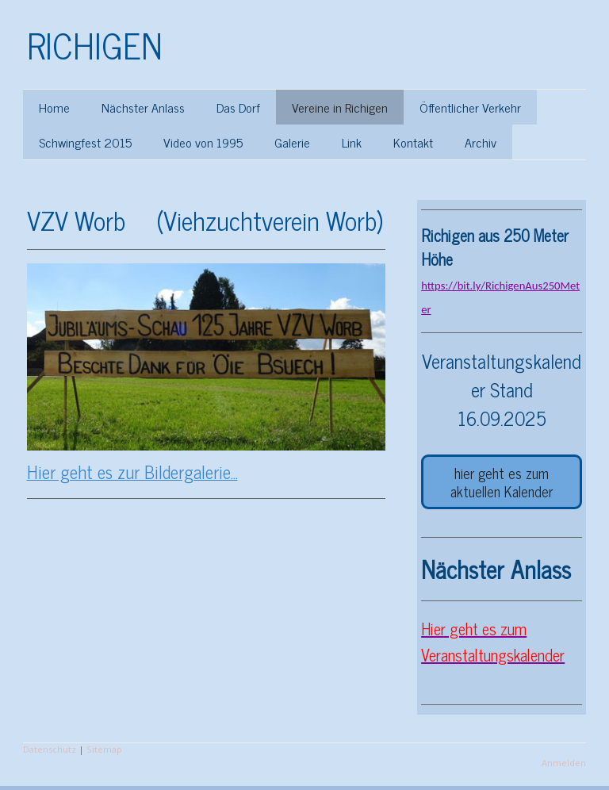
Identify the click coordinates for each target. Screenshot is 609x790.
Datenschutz (49, 749)
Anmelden (564, 763)
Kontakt (413, 142)
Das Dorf (238, 107)
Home (54, 107)
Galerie (292, 142)
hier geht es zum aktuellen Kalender (501, 482)
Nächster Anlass (143, 107)
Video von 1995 (203, 142)
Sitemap (104, 749)
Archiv (480, 142)
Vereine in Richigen (340, 107)
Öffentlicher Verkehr (470, 107)
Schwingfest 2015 (85, 142)
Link (352, 142)
